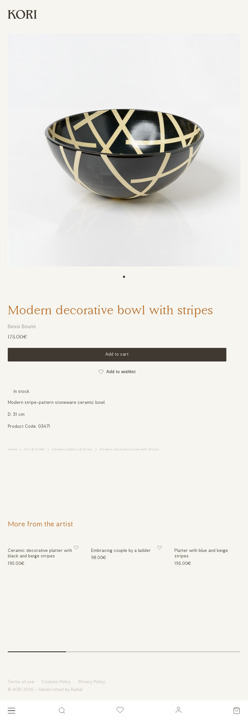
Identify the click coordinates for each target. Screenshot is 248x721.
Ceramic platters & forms (72, 449)
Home (12, 449)
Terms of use (21, 682)
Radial (76, 690)
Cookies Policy (56, 682)
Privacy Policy (91, 682)
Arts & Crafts (34, 449)
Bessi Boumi (22, 326)
